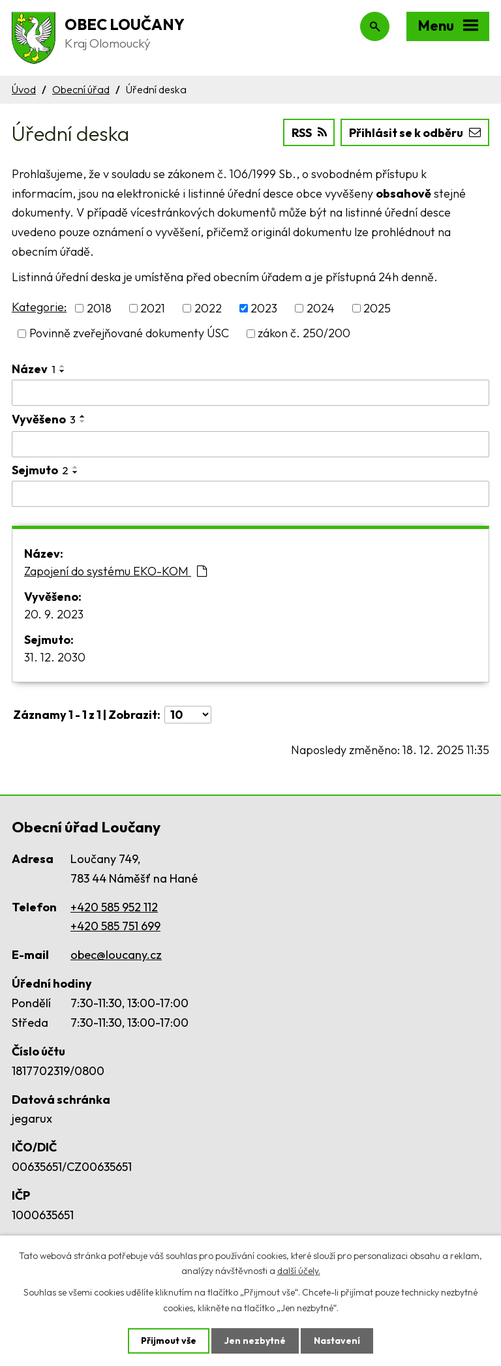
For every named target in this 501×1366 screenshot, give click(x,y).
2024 (321, 308)
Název (33, 368)
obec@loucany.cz (116, 954)
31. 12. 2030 (54, 657)
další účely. (298, 1271)
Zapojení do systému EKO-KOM (115, 571)
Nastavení (337, 1340)
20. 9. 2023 (54, 614)
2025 (377, 308)
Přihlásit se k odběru (415, 132)
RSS (309, 132)
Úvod (24, 89)
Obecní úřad (81, 89)
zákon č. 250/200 (304, 333)
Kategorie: (39, 306)
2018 (99, 308)
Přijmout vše (168, 1340)
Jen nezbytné (255, 1340)
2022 (208, 308)
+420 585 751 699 (115, 925)
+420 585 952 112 (114, 907)
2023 (263, 308)
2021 (152, 308)
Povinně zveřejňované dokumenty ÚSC (129, 333)
